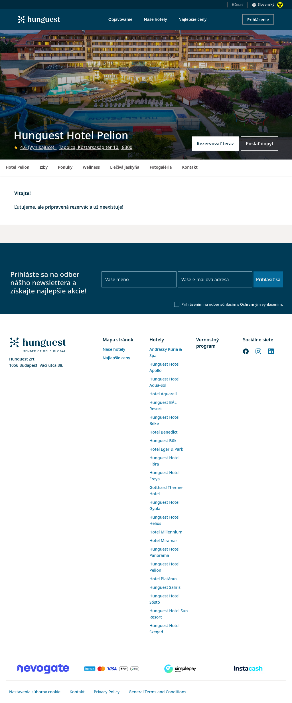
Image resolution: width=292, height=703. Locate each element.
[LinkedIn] (271, 350)
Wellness (91, 167)
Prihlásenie (258, 19)
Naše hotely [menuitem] (155, 19)
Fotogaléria (161, 167)
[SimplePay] (180, 669)
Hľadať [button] (237, 4)
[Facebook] (246, 350)
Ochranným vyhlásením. (261, 304)
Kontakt (189, 167)
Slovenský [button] (266, 4)
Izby (44, 167)
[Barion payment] (112, 669)
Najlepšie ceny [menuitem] (193, 19)
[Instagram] (258, 350)
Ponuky (65, 167)
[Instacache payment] (248, 669)
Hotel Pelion (17, 167)
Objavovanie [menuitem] (120, 19)
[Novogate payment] (43, 669)
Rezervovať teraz (215, 143)
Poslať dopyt (259, 143)
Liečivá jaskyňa (124, 167)
